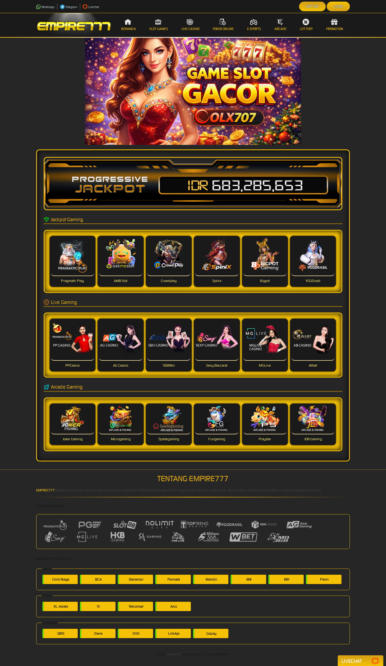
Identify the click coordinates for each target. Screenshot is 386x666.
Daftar (312, 6)
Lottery (306, 24)
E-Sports (254, 24)
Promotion (334, 24)
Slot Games (158, 24)
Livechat (91, 7)
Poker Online (223, 24)
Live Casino (190, 24)
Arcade (280, 24)
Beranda (128, 24)
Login (338, 6)
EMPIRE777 (45, 490)
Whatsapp (45, 7)
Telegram (68, 7)
